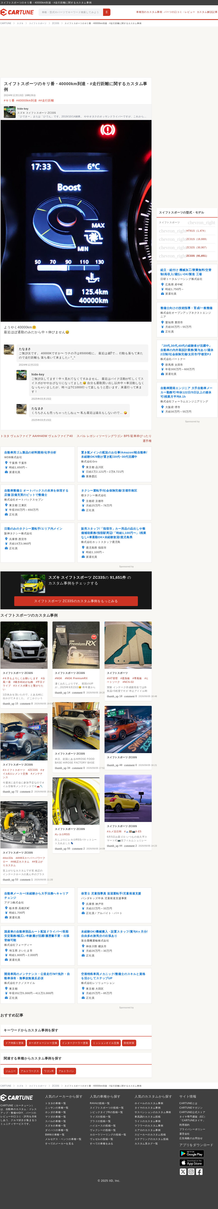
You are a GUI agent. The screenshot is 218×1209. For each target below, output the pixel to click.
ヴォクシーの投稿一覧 (103, 1130)
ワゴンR (49, 1071)
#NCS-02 (128, 682)
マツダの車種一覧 (55, 1116)
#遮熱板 (125, 678)
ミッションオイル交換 (106, 1043)
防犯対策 (129, 1043)
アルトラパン (66, 1071)
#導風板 (137, 678)
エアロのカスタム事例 (148, 1130)
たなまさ (25, 349)
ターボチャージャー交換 (43, 1043)
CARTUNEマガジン (191, 1107)
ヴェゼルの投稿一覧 (101, 1139)
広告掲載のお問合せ (191, 1138)
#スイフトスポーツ (14, 770)
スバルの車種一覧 (55, 1121)
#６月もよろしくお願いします (20, 678)
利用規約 (184, 1124)
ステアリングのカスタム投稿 (151, 1139)
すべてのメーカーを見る (59, 1143)
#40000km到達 (26, 100)
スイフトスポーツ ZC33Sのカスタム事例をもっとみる (76, 601)
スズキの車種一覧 (55, 1125)
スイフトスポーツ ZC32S (18, 673)
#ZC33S (33, 770)
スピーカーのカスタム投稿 (150, 1134)
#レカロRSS (62, 834)
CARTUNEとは (188, 1103)
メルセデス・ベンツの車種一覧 (63, 1139)
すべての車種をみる (101, 1143)
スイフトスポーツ (117, 673)
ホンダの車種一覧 (55, 1112)
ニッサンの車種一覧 (57, 1107)
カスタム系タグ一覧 (146, 1143)
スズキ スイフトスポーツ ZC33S (36, 112)
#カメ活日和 (114, 831)
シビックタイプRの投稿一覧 (106, 1112)
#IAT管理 (112, 678)
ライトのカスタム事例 (148, 1121)
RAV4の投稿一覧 (100, 1103)
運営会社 (184, 1133)
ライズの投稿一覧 (100, 1116)
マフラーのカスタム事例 (149, 1125)
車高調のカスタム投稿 (148, 1116)
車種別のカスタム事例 (149, 12)
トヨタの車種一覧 (55, 1103)
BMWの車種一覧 (55, 1134)
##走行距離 (46, 100)
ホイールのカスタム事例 (149, 1103)
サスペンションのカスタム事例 (153, 1112)
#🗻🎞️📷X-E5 (133, 831)
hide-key (22, 108)
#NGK (58, 678)
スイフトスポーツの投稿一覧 (107, 1107)
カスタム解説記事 (207, 12)
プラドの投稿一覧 (100, 1121)
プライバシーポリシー (192, 1129)
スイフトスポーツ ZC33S (70, 673)
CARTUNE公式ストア (192, 1112)
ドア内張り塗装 (14, 1043)
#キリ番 (9, 100)
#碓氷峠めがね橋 (23, 682)
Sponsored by (126, 566)
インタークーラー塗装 (75, 1043)
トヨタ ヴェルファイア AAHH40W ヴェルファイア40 (36, 436)
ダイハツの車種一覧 (57, 1130)
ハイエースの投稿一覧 (103, 1125)
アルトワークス (30, 1071)
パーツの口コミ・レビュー (179, 12)
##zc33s (8, 858)
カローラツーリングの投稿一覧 (108, 1134)
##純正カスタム (20, 861)
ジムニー (10, 1071)
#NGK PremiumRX (76, 678)
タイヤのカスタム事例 (148, 1107)
